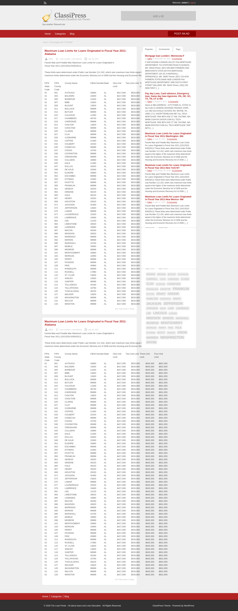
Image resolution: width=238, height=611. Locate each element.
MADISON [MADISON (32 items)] (153, 318)
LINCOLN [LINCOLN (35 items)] (160, 313)
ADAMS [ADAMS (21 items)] (151, 274)
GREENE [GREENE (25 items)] (173, 293)
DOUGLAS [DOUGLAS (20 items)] (152, 289)
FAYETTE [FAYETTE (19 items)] (165, 289)
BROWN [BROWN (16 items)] (161, 274)
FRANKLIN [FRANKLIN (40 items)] (181, 289)
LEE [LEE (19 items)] (149, 313)
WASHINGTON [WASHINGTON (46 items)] (172, 337)
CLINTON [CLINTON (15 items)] (160, 284)
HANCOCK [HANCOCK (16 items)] (165, 299)
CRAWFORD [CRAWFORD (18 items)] (173, 284)
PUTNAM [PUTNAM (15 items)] (151, 333)
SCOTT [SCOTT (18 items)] (161, 332)
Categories (60, 33)
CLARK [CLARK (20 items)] (185, 279)
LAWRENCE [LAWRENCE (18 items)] (182, 308)
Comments (164, 49)
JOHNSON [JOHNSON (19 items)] (152, 308)
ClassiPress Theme (161, 605)
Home (48, 33)
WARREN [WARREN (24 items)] (152, 337)
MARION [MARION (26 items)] (168, 318)
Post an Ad (182, 33)
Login (192, 3)
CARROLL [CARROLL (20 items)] (152, 279)
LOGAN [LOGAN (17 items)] (173, 313)
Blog (72, 33)
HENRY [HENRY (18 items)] (177, 298)
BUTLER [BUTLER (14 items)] (171, 274)
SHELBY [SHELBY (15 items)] (171, 333)
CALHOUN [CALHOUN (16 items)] (183, 274)
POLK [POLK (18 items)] (178, 327)
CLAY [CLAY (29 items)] (150, 283)
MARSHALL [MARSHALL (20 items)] (182, 318)
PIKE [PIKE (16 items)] (170, 328)
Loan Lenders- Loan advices (71, 59)
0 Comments (177, 59)
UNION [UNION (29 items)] (182, 332)
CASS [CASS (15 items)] (162, 279)
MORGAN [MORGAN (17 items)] (151, 328)
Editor (51, 59)
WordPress (189, 605)
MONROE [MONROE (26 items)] (153, 322)
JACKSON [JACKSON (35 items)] (154, 303)
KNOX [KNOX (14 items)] (163, 308)
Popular (149, 49)
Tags (178, 49)
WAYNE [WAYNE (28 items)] (152, 342)
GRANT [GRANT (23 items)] (161, 293)
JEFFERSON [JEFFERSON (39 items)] (173, 303)
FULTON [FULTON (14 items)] (150, 294)
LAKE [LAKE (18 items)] (171, 308)
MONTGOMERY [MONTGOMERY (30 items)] (171, 322)
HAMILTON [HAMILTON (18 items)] (152, 298)
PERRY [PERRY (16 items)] (162, 328)
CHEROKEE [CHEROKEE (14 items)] (173, 279)
